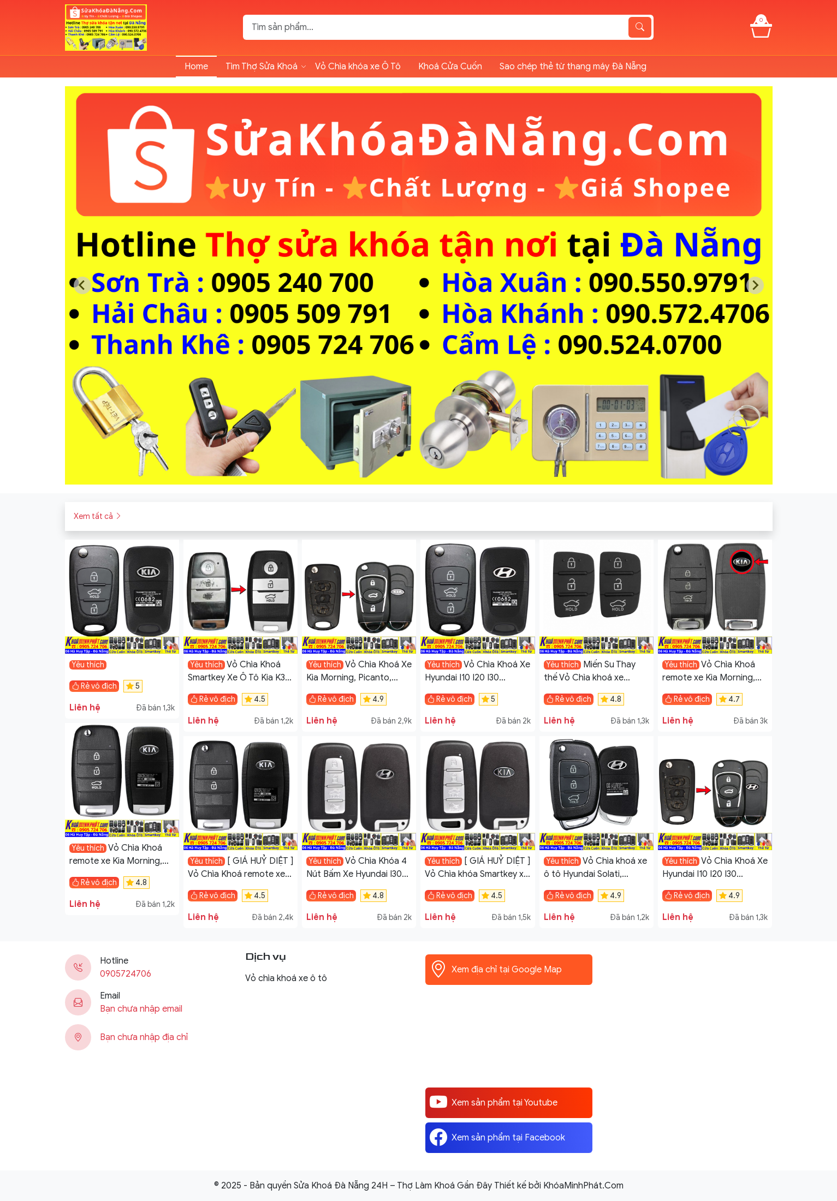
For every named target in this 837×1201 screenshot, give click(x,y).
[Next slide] (755, 285)
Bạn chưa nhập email (141, 1008)
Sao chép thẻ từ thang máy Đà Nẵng (573, 66)
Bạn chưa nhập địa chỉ (144, 1037)
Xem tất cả (98, 516)
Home (196, 66)
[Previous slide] (82, 285)
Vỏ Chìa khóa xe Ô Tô (358, 66)
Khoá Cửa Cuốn (450, 66)
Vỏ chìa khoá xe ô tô (286, 978)
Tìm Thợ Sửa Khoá (261, 66)
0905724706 (125, 974)
